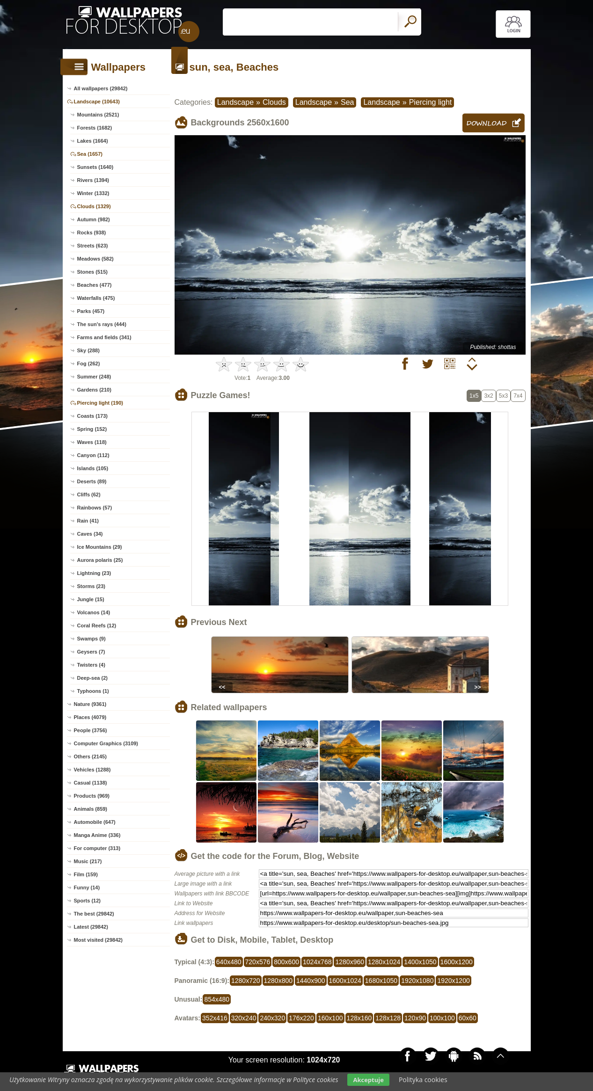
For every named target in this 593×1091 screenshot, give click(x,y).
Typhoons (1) (93, 691)
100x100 (442, 1018)
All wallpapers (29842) (101, 88)
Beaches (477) (94, 285)
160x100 (330, 1018)
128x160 (359, 1018)
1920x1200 (453, 980)
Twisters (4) (91, 665)
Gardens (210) (94, 390)
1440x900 (310, 980)
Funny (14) (87, 887)
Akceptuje (368, 1080)
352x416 (214, 1018)
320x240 (243, 1018)
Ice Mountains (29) (99, 547)
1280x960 (349, 962)
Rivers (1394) (93, 180)
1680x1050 (381, 980)
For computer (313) (97, 848)
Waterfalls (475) (96, 298)
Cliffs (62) (89, 494)
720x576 (258, 962)
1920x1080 (417, 980)
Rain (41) (88, 521)
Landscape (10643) (97, 101)
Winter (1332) (93, 193)
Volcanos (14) (93, 612)
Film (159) (86, 874)
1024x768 (317, 962)
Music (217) (88, 861)
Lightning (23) (94, 573)
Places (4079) (90, 717)
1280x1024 (384, 962)
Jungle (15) (90, 599)
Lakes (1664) (92, 141)
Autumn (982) (93, 219)
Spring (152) (92, 429)
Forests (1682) (94, 128)
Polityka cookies (423, 1079)
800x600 (286, 962)
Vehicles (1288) (92, 769)
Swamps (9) (91, 638)
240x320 (272, 1018)
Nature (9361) (90, 704)
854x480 (216, 999)
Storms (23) (91, 586)
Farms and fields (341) (104, 337)
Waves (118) (92, 442)
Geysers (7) (91, 652)
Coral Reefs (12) (97, 625)
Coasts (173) (92, 416)
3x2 (488, 396)
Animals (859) (91, 809)
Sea (347, 102)
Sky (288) (88, 350)
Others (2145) (90, 756)
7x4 (517, 396)
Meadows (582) (95, 259)
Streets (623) (92, 245)
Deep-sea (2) (92, 678)
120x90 (415, 1018)
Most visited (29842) (98, 940)
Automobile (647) (95, 822)
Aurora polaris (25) (100, 560)
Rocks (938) (91, 232)
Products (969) (92, 796)
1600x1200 (456, 962)
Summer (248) (94, 376)
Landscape (235, 102)
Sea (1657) (89, 154)
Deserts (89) (92, 481)
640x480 (229, 962)
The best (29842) (94, 913)
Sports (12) (87, 900)
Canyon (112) (93, 455)
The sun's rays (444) (101, 324)
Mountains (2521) (98, 114)
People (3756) (90, 730)
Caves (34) (90, 534)
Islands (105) (93, 468)
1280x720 (245, 980)
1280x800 (278, 980)
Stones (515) (92, 272)
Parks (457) (91, 311)
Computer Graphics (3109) (106, 743)
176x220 (301, 1018)
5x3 (503, 396)
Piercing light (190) (100, 403)
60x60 (467, 1018)
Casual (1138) (90, 783)
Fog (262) (88, 363)
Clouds (274, 102)
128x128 (388, 1018)
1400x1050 (420, 962)
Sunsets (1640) (95, 167)
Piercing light (430, 102)
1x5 (473, 396)
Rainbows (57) (94, 507)
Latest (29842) (91, 927)
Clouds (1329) (94, 206)
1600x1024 (345, 980)
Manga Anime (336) (97, 835)
